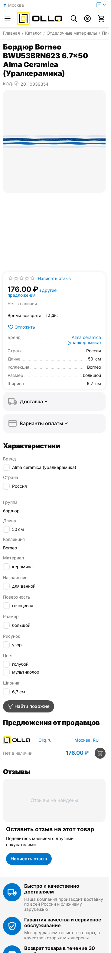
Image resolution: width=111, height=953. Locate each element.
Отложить (21, 327)
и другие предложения (32, 293)
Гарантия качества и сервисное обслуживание (62, 922)
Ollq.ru (44, 740)
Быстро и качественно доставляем (51, 889)
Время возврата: (25, 315)
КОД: (8, 83)
